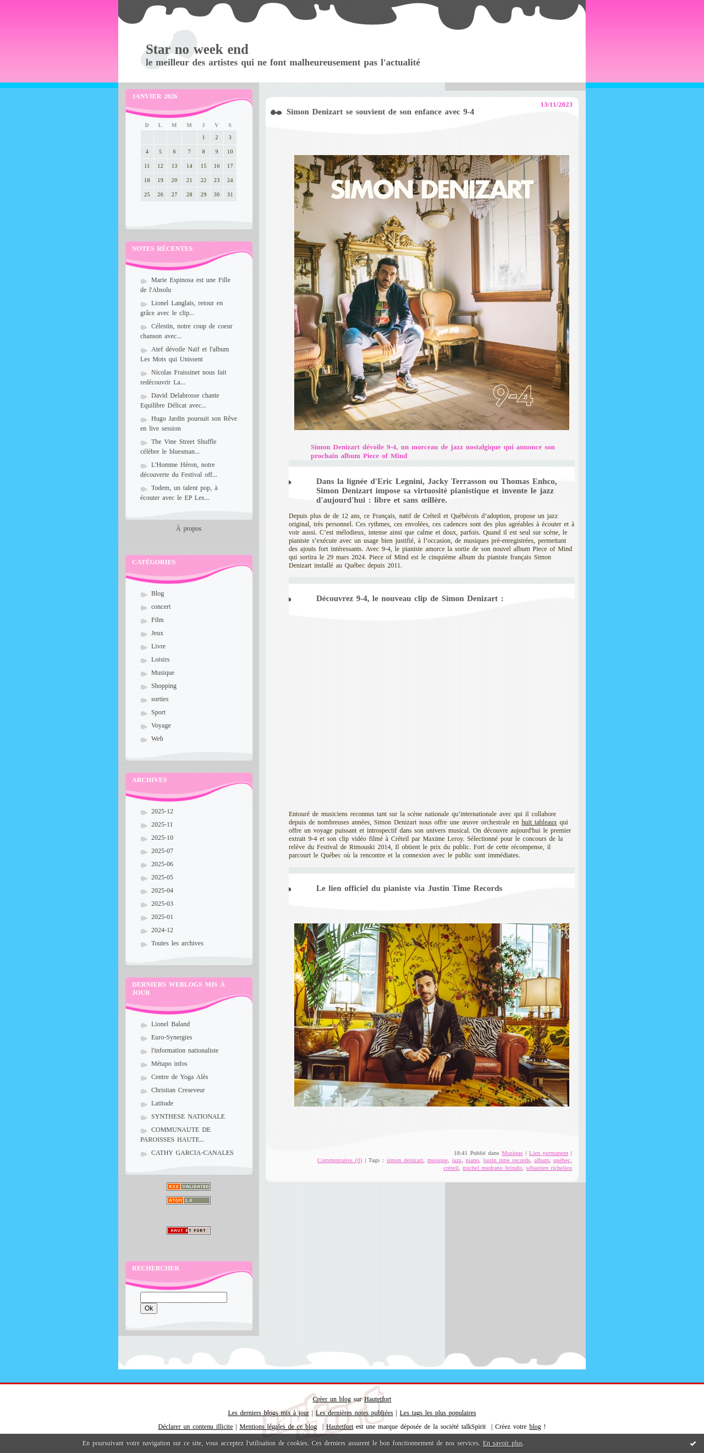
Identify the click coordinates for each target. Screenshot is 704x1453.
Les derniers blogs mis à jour (268, 1413)
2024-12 (162, 930)
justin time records (506, 1160)
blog (535, 1426)
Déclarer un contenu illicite (195, 1426)
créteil (450, 1167)
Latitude (162, 1103)
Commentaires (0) (339, 1160)
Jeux (157, 633)
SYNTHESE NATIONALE (188, 1116)
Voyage (161, 725)
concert (160, 606)
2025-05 (162, 877)
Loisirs (160, 659)
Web (157, 738)
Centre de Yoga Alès (179, 1077)
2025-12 (162, 811)
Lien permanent (548, 1152)
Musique (162, 672)
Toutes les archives (177, 943)
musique (437, 1160)
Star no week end (197, 49)
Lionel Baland (170, 1024)
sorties (159, 699)
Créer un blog (332, 1399)
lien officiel (348, 888)
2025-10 (162, 837)
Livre (158, 646)
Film (157, 620)
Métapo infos (169, 1063)
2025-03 (162, 903)
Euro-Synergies (171, 1037)
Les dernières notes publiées (354, 1413)
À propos (188, 528)
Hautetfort (377, 1399)
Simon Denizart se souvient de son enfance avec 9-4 (380, 111)
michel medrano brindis (492, 1167)
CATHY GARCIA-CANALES (192, 1153)
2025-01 (162, 917)
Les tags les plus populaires (438, 1413)
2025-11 (162, 824)
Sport (158, 712)
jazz (457, 1160)
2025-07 (162, 851)
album (541, 1160)
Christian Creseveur (178, 1090)
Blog (157, 593)
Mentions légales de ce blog (278, 1426)
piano (472, 1160)
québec (561, 1160)
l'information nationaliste (184, 1050)
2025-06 (162, 864)
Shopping (164, 686)
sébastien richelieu (549, 1167)
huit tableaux (539, 822)
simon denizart (405, 1160)
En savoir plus (502, 1443)
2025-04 (162, 890)
